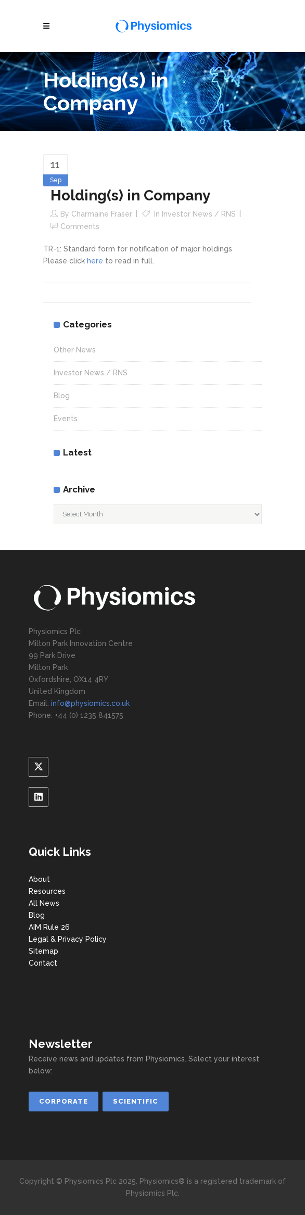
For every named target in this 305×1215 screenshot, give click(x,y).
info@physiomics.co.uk (90, 703)
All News (44, 903)
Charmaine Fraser (101, 214)
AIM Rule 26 (49, 927)
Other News (75, 350)
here (95, 261)
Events (66, 418)
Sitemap (43, 951)
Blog (62, 395)
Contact (43, 963)
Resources (47, 891)
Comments (79, 226)
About (39, 879)
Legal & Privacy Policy (68, 939)
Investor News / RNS (199, 214)
